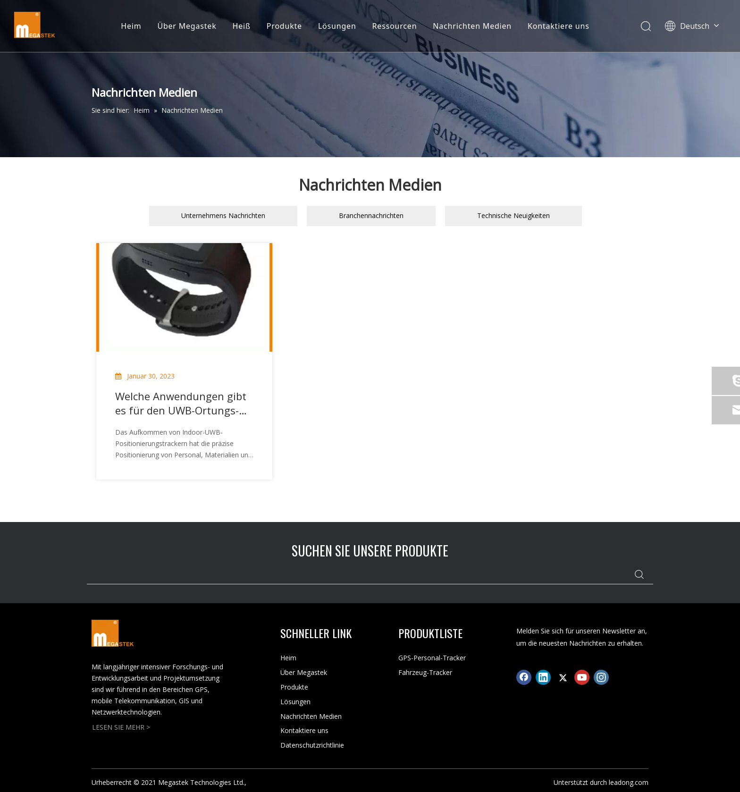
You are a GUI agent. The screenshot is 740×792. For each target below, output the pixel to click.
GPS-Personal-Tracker (432, 657)
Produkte (284, 26)
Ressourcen (394, 26)
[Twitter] (562, 677)
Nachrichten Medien (472, 26)
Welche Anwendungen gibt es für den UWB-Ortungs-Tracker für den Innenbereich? (180, 403)
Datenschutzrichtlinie (312, 745)
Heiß (242, 26)
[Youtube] (581, 677)
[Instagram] (601, 677)
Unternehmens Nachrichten (223, 215)
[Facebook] (523, 677)
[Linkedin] (543, 677)
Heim (131, 26)
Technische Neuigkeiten (513, 215)
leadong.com (628, 782)
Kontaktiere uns (558, 26)
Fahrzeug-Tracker (425, 672)
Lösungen (337, 26)
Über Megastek (186, 26)
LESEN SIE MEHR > (121, 727)
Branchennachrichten (371, 215)
